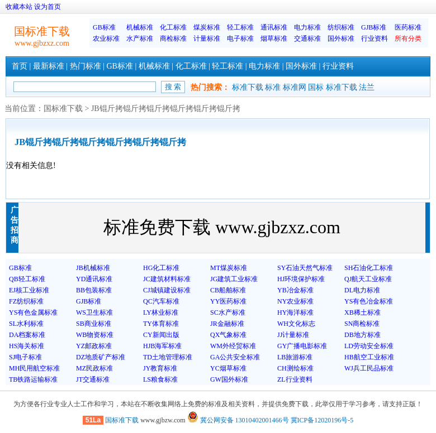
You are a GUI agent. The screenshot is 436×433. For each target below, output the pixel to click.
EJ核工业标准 (29, 290)
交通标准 (307, 38)
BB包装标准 (94, 290)
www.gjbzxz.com (42, 43)
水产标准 (139, 38)
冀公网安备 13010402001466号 (238, 420)
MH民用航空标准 (34, 368)
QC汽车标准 (161, 301)
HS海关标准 (26, 346)
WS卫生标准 (94, 312)
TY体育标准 (161, 324)
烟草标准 (273, 38)
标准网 (294, 87)
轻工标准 (240, 27)
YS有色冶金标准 (368, 301)
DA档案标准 (27, 335)
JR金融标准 (227, 324)
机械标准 (139, 27)
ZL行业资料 (294, 379)
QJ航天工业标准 (368, 279)
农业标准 (106, 38)
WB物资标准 (94, 335)
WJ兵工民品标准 (369, 368)
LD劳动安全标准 (369, 346)
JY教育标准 (160, 368)
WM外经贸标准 (233, 346)
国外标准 (341, 38)
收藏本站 (19, 7)
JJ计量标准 (293, 335)
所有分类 (408, 38)
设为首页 (47, 7)
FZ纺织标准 (26, 301)
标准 (273, 87)
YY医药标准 (228, 301)
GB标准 (104, 27)
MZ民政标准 (94, 368)
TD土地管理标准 (167, 357)
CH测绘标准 (295, 368)
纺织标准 (341, 27)
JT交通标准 (93, 379)
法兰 (367, 87)
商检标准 (173, 38)
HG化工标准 (161, 268)
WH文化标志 (296, 324)
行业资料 (374, 38)
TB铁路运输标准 (33, 379)
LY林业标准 (160, 312)
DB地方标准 (362, 335)
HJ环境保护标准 (301, 279)
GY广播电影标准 (302, 346)
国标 (316, 87)
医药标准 (408, 27)
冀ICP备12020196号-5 (322, 420)
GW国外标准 (229, 379)
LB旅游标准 (294, 357)
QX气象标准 (228, 335)
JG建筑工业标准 (234, 279)
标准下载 (247, 87)
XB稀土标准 (362, 312)
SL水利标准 (26, 324)
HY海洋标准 (295, 312)
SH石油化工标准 (368, 268)
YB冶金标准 (295, 290)
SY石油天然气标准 (305, 268)
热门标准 (85, 66)
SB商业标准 (93, 324)
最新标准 (48, 66)
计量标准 (206, 38)
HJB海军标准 (162, 346)
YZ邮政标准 (94, 346)
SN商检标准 (362, 324)
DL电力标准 (362, 290)
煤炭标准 (206, 27)
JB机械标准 (93, 268)
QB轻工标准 (27, 279)
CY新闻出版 (161, 335)
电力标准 (307, 27)
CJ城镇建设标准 (167, 290)
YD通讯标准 (94, 279)
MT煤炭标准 (228, 268)
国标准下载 (63, 108)
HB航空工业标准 (369, 357)
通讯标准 (273, 27)
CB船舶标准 (228, 290)
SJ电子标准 (25, 357)
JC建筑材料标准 (167, 279)
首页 (19, 66)
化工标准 (173, 27)
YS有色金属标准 (33, 312)
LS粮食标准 (160, 379)
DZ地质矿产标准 (100, 357)
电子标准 (240, 38)
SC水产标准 (227, 312)
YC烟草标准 (228, 368)
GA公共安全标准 (235, 357)
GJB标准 (373, 27)
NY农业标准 (295, 301)
